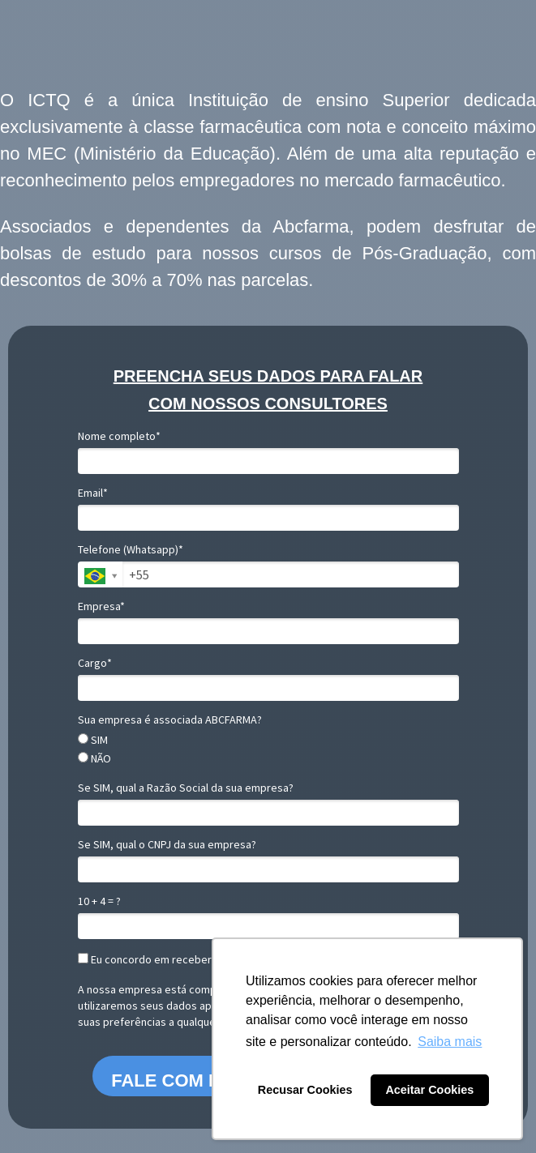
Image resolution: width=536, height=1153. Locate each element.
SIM (93, 740)
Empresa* (101, 606)
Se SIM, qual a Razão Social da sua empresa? (186, 788)
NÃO (94, 759)
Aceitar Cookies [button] (429, 1089)
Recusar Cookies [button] (305, 1089)
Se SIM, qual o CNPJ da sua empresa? (167, 845)
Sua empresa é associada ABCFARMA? (170, 720)
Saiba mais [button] (450, 1041)
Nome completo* (119, 436)
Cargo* (95, 663)
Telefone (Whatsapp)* (130, 550)
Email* (93, 493)
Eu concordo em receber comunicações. (182, 960)
